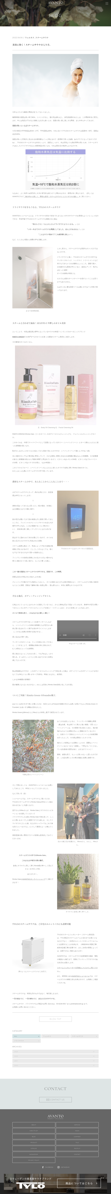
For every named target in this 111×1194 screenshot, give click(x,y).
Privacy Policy (33, 1160)
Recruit (77, 1148)
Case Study (34, 1130)
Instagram (65, 1167)
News (77, 1130)
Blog (34, 1136)
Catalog (34, 1148)
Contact (77, 1154)
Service (77, 1125)
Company (77, 1136)
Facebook (49, 1167)
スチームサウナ (42, 37)
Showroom (34, 1154)
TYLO (77, 1142)
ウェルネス (29, 37)
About (34, 1125)
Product (33, 1142)
